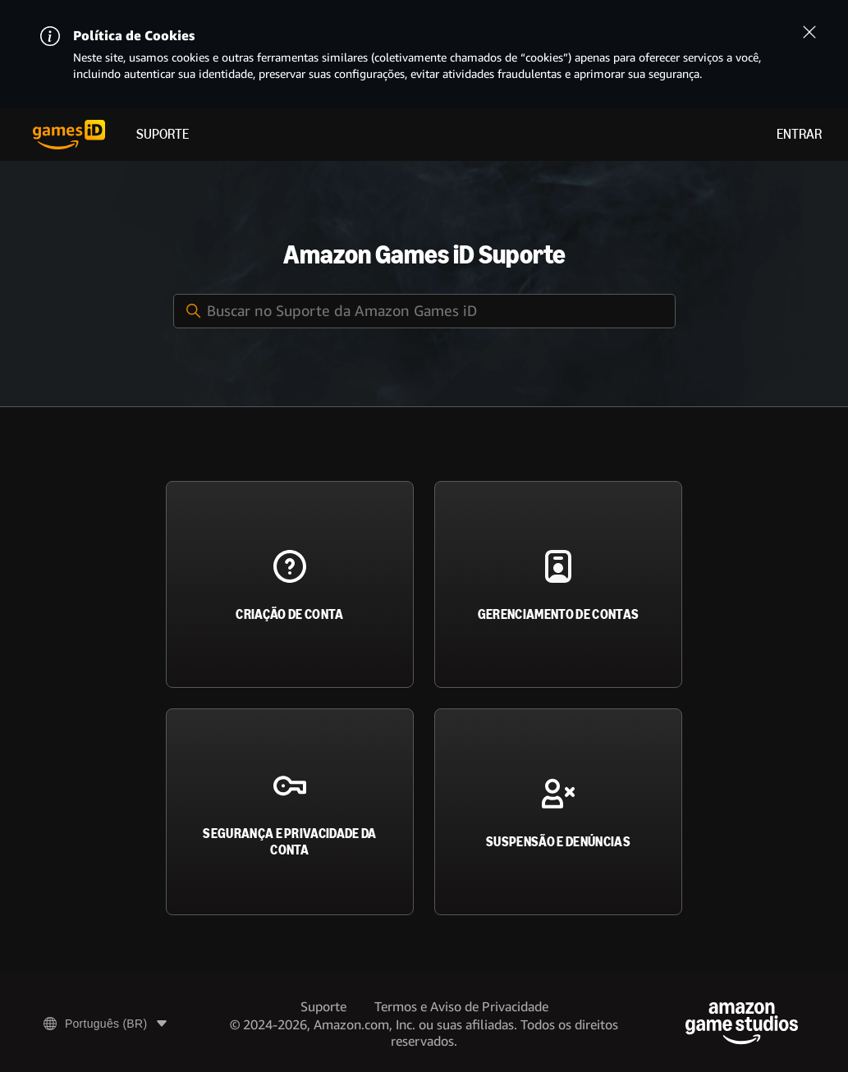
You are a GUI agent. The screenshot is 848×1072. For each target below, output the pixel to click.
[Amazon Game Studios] (741, 1023)
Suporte (162, 134)
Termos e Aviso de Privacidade (461, 1006)
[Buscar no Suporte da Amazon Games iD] (424, 311)
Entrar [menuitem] (799, 134)
